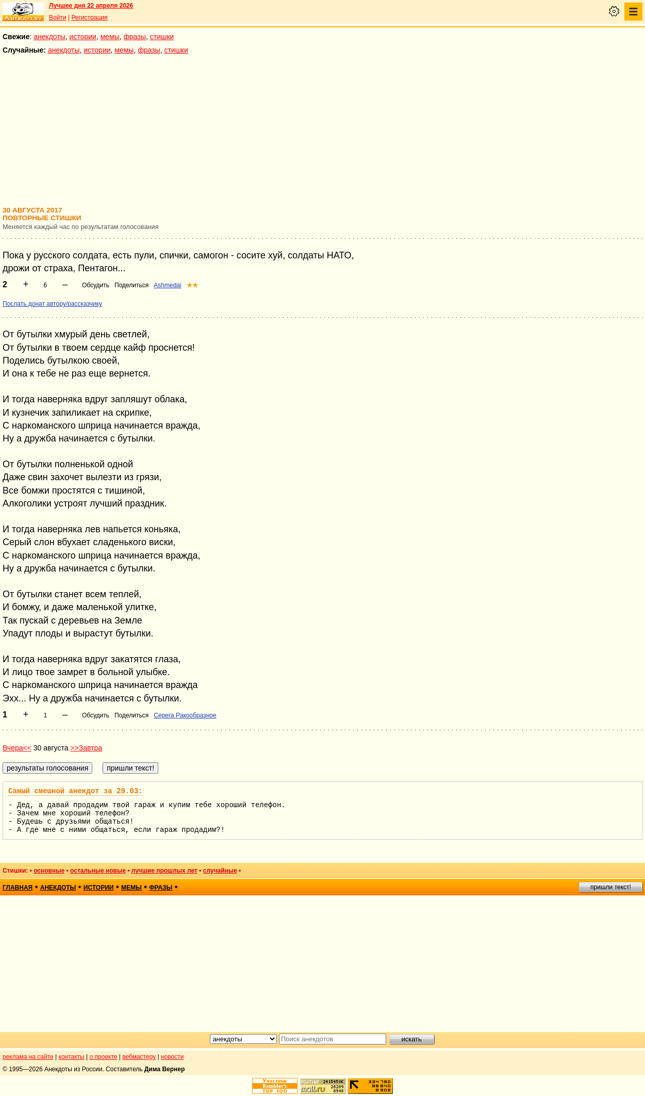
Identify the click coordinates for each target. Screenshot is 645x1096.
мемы (110, 36)
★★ (192, 285)
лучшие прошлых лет (164, 870)
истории (83, 36)
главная (17, 887)
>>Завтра (86, 748)
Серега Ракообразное (185, 715)
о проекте (104, 1056)
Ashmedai (167, 285)
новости (172, 1056)
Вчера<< (17, 748)
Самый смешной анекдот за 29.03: (75, 791)
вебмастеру (139, 1056)
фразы (135, 36)
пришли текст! (610, 887)
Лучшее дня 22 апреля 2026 (91, 5)
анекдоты (49, 36)
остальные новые (98, 870)
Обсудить (95, 285)
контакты (72, 1056)
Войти (58, 17)
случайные (220, 870)
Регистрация (89, 17)
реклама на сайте (28, 1056)
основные (49, 870)
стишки (162, 36)
